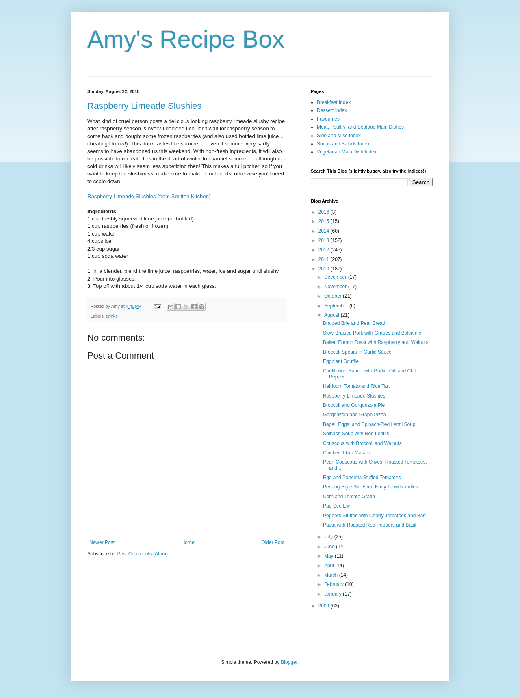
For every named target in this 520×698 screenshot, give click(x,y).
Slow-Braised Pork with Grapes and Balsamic (372, 333)
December (336, 277)
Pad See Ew (336, 506)
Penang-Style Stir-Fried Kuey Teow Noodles (370, 487)
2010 (324, 269)
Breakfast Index (334, 102)
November (336, 287)
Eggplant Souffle (341, 361)
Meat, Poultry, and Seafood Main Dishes (360, 127)
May (329, 556)
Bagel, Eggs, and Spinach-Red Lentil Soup (369, 424)
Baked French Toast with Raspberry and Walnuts (375, 342)
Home (188, 542)
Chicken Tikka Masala (346, 453)
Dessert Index (332, 110)
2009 (324, 606)
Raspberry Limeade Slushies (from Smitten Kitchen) (148, 196)
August (332, 315)
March (331, 575)
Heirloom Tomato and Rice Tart (356, 386)
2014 (324, 231)
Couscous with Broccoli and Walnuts (362, 443)
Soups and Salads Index (343, 144)
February (334, 584)
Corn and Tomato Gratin (349, 496)
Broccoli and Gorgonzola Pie (354, 405)
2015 (324, 221)
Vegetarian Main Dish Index (347, 152)
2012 (324, 250)
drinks (112, 315)
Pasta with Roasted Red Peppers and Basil (369, 525)
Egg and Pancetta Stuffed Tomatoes (362, 477)
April (329, 565)
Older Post (272, 542)
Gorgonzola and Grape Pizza (354, 414)
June (330, 546)
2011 (324, 259)
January (333, 594)
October (333, 296)
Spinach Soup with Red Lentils (356, 434)
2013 (324, 240)
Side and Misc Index (339, 135)
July (329, 537)
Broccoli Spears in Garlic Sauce (357, 352)
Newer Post (102, 542)
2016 (324, 212)
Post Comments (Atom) (142, 554)
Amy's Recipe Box (185, 39)
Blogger (289, 662)
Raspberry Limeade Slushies (144, 106)
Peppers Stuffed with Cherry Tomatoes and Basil (375, 516)
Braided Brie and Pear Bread (354, 323)
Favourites (328, 119)
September (336, 306)
